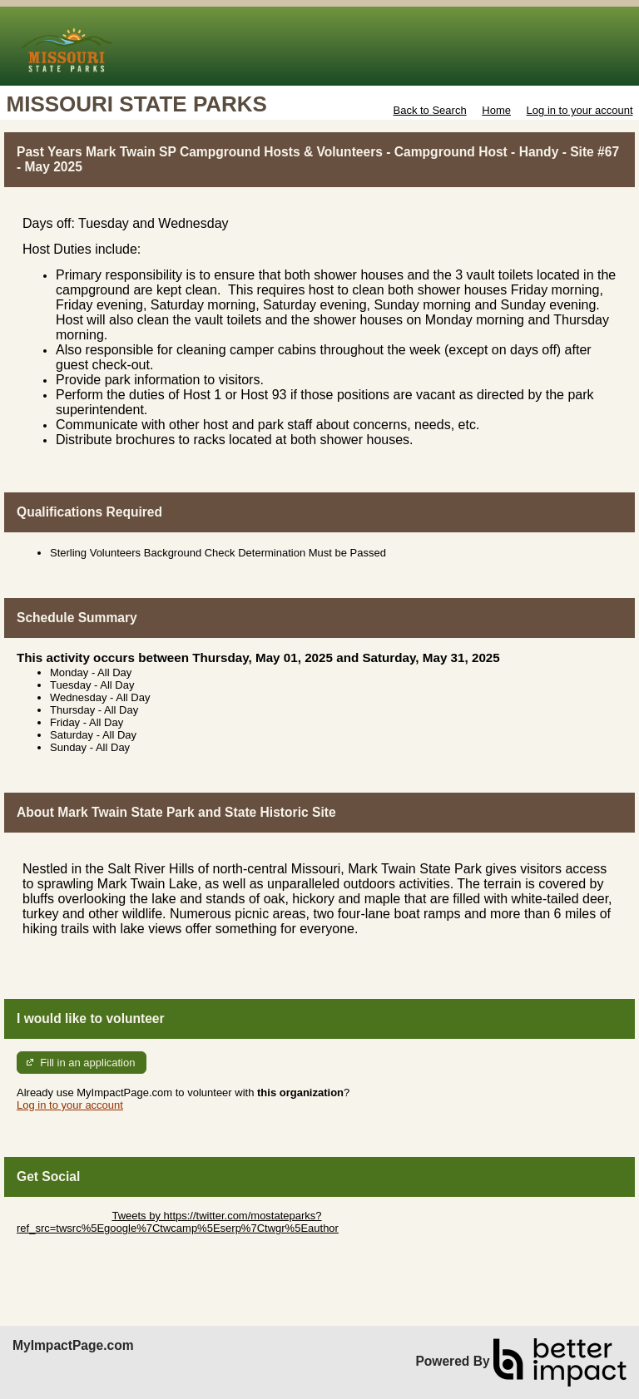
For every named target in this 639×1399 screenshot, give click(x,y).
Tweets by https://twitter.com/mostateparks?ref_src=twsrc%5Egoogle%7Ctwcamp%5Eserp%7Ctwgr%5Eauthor (178, 1221)
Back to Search (429, 110)
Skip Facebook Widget (71, 1240)
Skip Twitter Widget (63, 1215)
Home (496, 110)
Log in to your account (580, 110)
